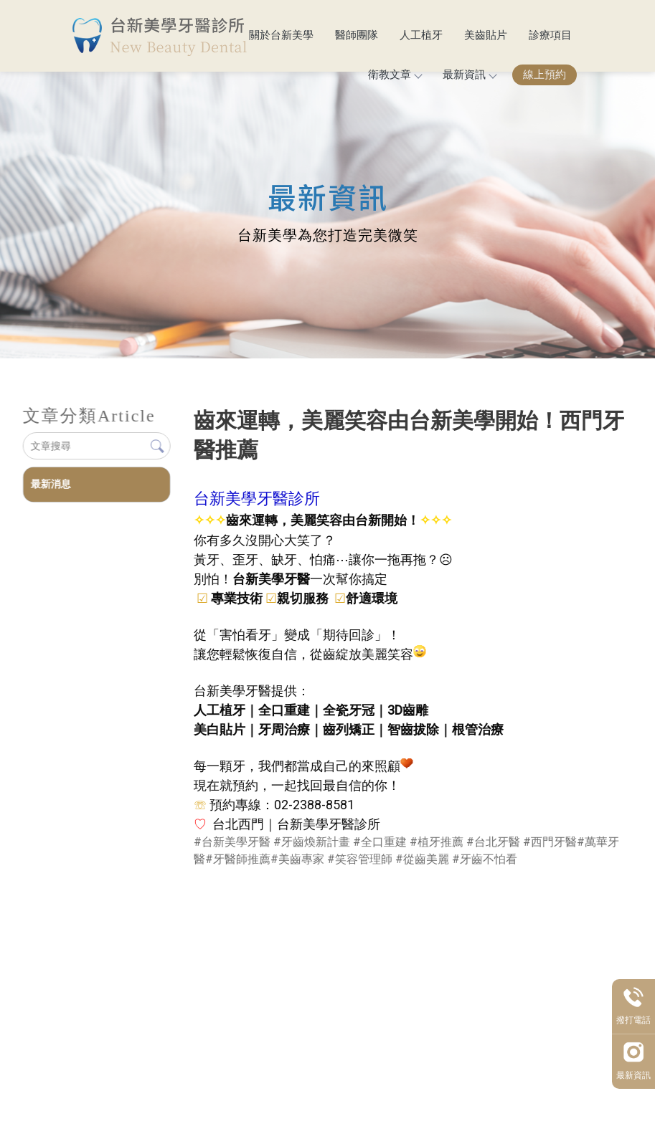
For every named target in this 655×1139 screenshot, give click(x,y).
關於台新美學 (281, 35)
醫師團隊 (356, 35)
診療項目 (550, 35)
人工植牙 (421, 35)
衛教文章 (394, 74)
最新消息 (50, 484)
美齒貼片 (485, 35)
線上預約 (544, 74)
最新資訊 (469, 74)
